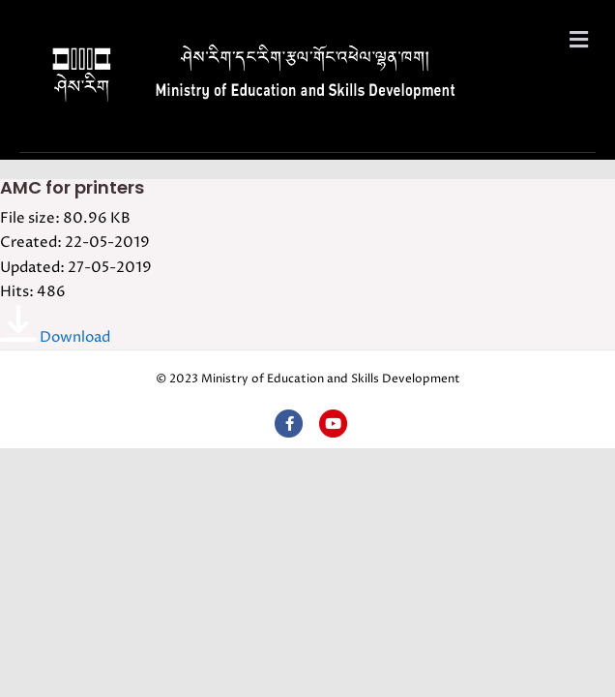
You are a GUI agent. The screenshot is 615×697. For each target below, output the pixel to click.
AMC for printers (72, 187)
